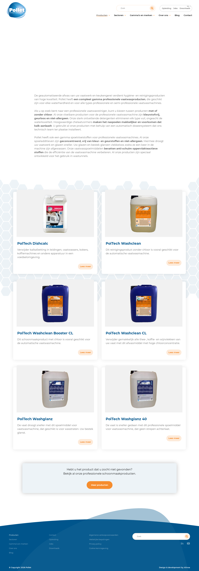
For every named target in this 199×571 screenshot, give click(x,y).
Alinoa (187, 567)
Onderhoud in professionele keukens (96, 56)
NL (188, 2)
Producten (67, 56)
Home (56, 56)
